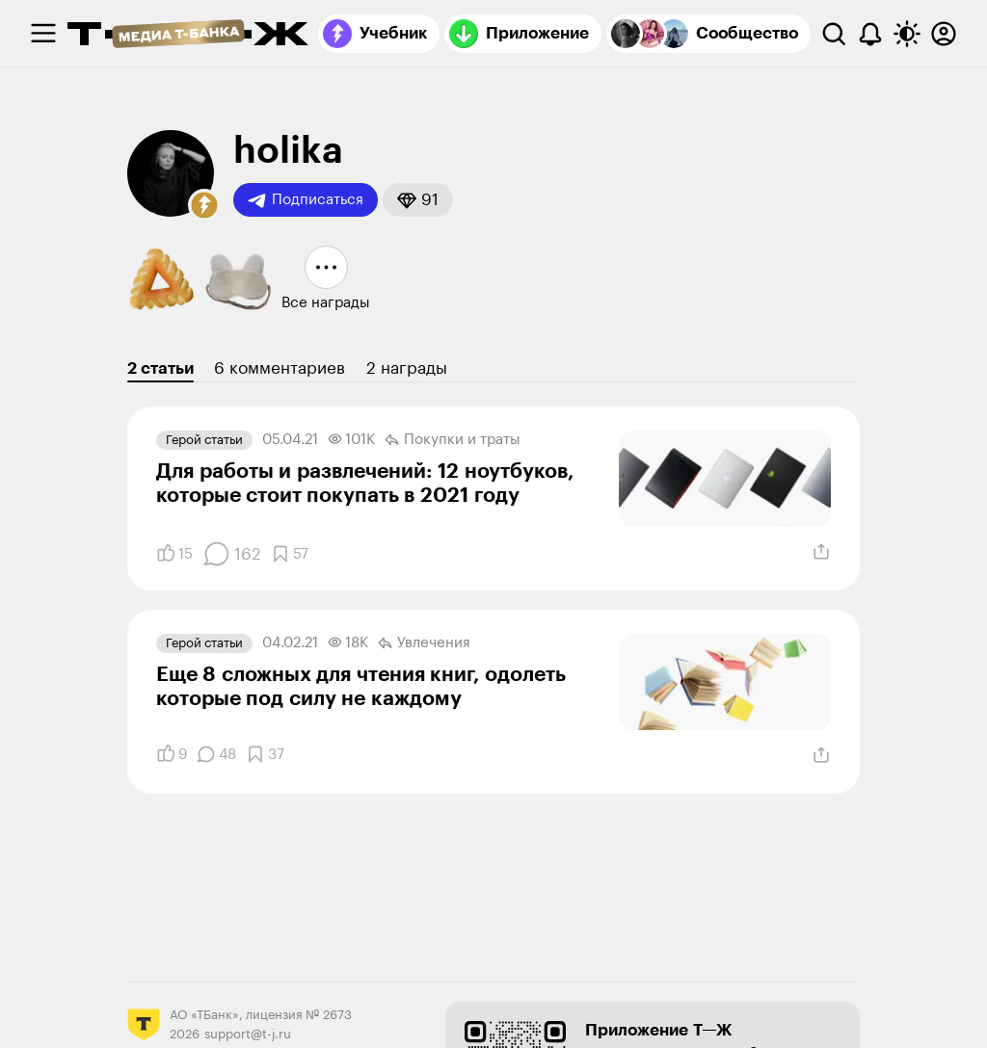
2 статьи (160, 368)
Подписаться (305, 200)
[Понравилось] (174, 554)
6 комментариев (279, 368)
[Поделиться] (821, 552)
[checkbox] (43, 33)
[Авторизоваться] (943, 33)
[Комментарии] (232, 554)
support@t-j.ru (247, 1034)
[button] (204, 205)
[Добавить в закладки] (289, 554)
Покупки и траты (452, 440)
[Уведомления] (870, 33)
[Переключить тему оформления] (907, 33)
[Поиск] (833, 33)
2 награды (406, 368)
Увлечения (424, 643)
